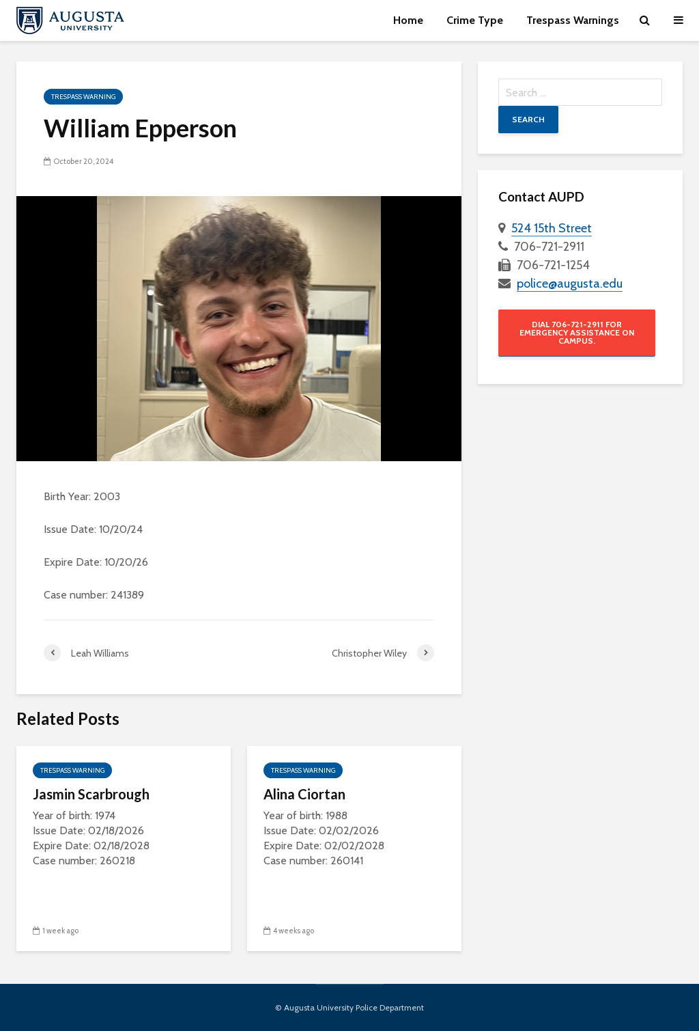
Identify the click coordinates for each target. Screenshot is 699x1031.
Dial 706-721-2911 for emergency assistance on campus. (576, 332)
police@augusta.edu (570, 283)
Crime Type (474, 20)
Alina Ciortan (304, 794)
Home (408, 20)
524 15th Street (551, 228)
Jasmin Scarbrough (91, 794)
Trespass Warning (83, 96)
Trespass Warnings (572, 20)
